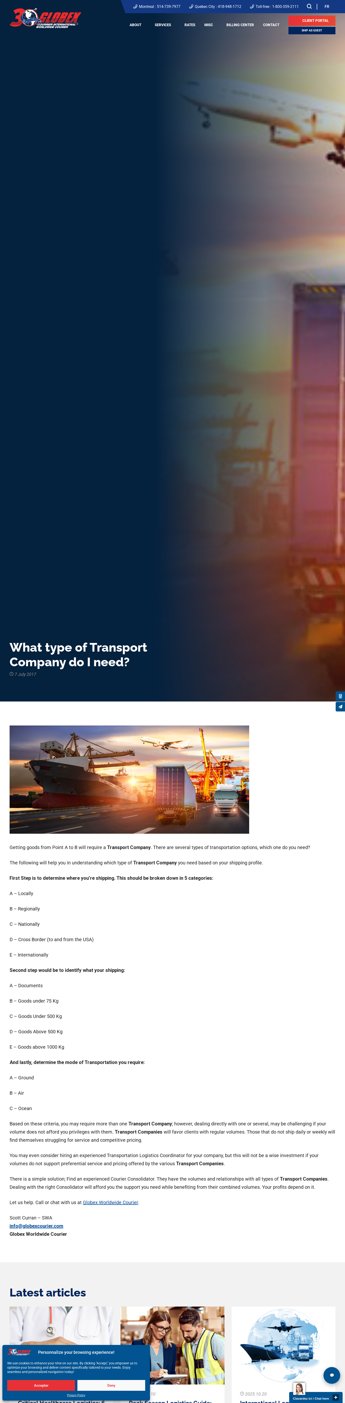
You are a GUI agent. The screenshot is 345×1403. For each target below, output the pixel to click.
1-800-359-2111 (285, 6)
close (336, 1397)
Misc (208, 25)
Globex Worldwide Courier (110, 1202)
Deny (111, 1385)
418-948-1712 (229, 6)
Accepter (41, 1385)
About (135, 25)
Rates (189, 25)
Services (163, 25)
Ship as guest (312, 30)
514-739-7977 (168, 6)
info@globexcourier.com (36, 1226)
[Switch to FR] (327, 7)
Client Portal (315, 20)
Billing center (240, 25)
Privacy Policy (76, 1395)
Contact (271, 25)
